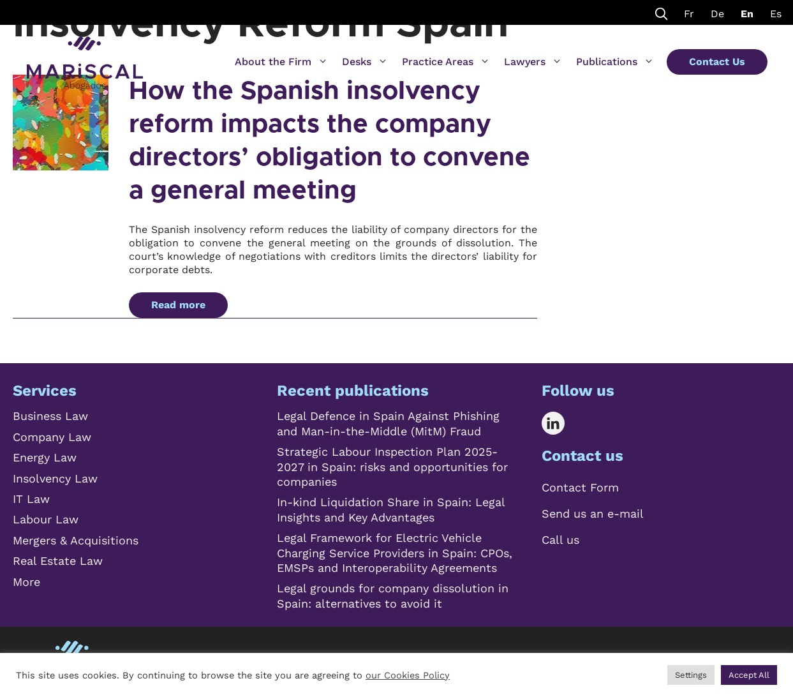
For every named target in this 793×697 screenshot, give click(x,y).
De (717, 14)
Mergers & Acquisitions (75, 540)
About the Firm (281, 62)
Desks (365, 62)
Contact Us (717, 62)
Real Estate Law (58, 560)
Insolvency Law (55, 478)
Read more (178, 305)
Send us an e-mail (593, 513)
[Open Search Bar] (661, 12)
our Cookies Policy (408, 675)
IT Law (31, 499)
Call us (560, 539)
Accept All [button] (749, 675)
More (26, 581)
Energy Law (45, 457)
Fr (689, 14)
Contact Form (580, 487)
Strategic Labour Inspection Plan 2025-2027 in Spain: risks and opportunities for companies (392, 466)
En (747, 14)
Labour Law (45, 519)
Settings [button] (691, 675)
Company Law (52, 437)
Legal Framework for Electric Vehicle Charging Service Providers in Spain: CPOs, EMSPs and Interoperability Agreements (394, 552)
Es (776, 14)
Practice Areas (446, 62)
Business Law (50, 416)
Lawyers (533, 62)
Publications (615, 62)
